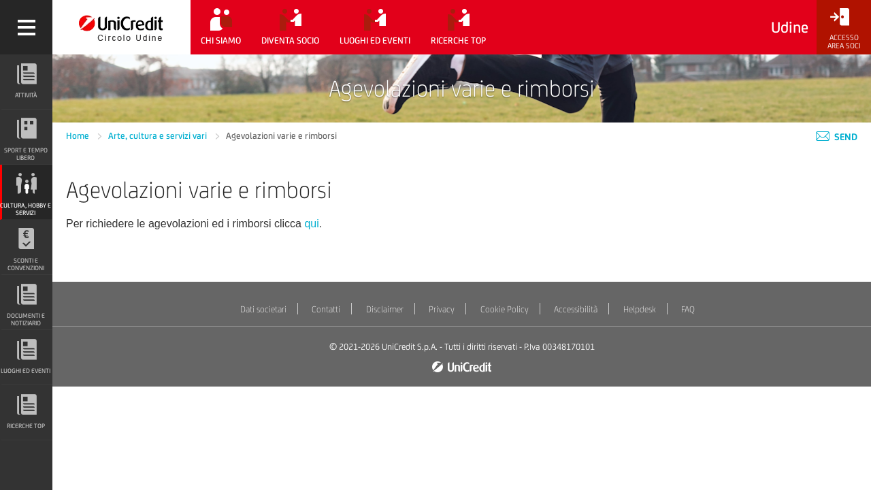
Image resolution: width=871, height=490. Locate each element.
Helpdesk (639, 309)
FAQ (688, 309)
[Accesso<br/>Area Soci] (844, 29)
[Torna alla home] (121, 27)
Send (836, 136)
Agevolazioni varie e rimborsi (281, 136)
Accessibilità (575, 309)
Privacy (442, 309)
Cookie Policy (504, 309)
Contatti (326, 309)
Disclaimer (385, 309)
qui (311, 223)
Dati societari (263, 309)
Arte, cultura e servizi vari (158, 136)
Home (78, 136)
